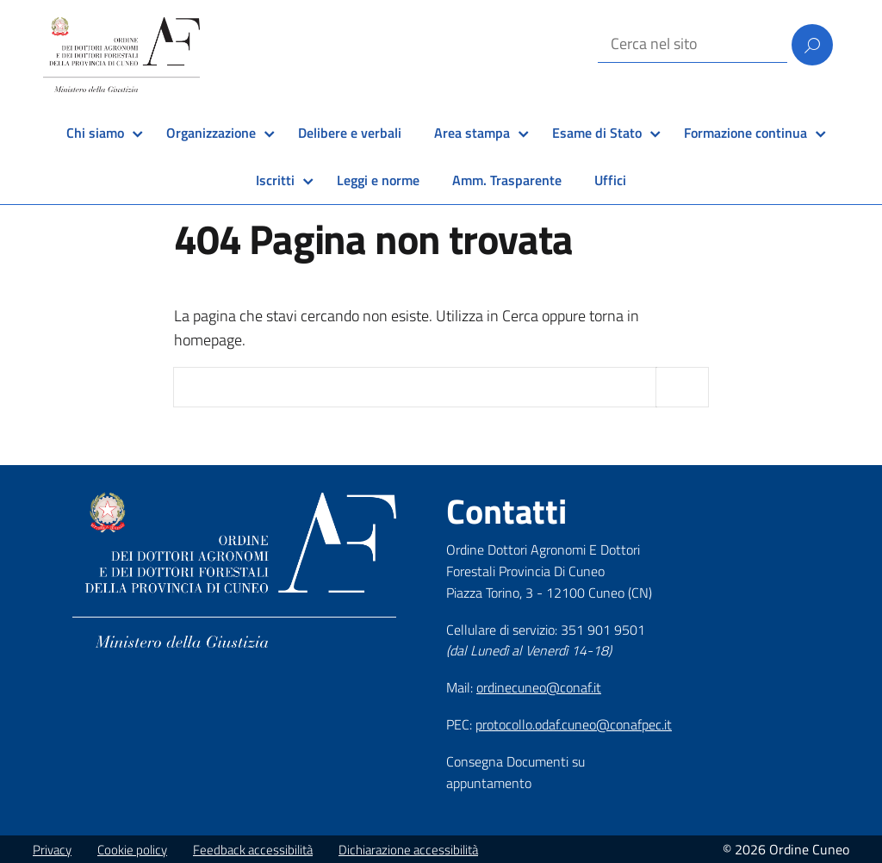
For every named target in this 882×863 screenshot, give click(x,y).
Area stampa (472, 132)
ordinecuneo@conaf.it (538, 687)
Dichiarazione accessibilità (408, 850)
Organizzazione (211, 132)
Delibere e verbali (349, 132)
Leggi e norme (378, 180)
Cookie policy (132, 850)
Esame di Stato (597, 132)
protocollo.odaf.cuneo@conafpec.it (573, 724)
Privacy (52, 850)
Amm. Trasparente (507, 180)
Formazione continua (745, 132)
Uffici (610, 180)
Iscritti (275, 180)
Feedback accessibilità (253, 850)
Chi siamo (95, 132)
